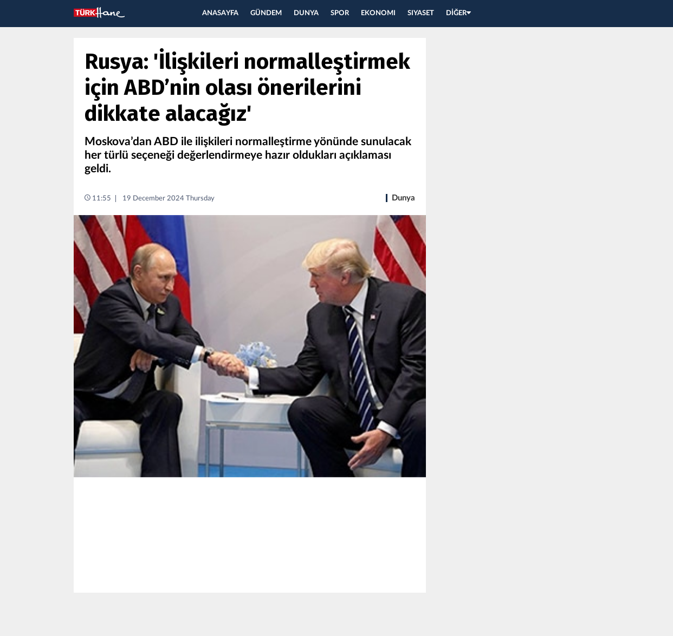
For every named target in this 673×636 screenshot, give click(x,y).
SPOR (340, 13)
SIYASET (420, 13)
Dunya (403, 198)
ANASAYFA (220, 13)
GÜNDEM (266, 13)
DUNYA (306, 13)
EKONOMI (378, 13)
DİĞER (458, 13)
